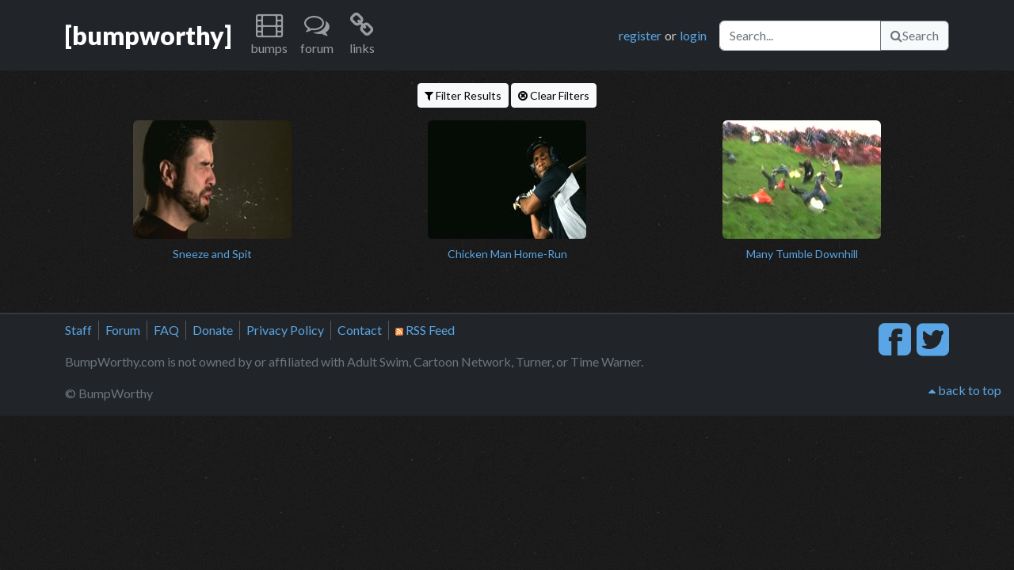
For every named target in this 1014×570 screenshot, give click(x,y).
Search (914, 35)
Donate (213, 329)
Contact (359, 329)
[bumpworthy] (148, 35)
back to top (964, 389)
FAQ (166, 329)
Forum (122, 329)
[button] (269, 35)
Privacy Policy (285, 329)
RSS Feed (425, 329)
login (693, 35)
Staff (78, 329)
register (640, 35)
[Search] (800, 36)
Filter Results (463, 95)
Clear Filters (553, 95)
